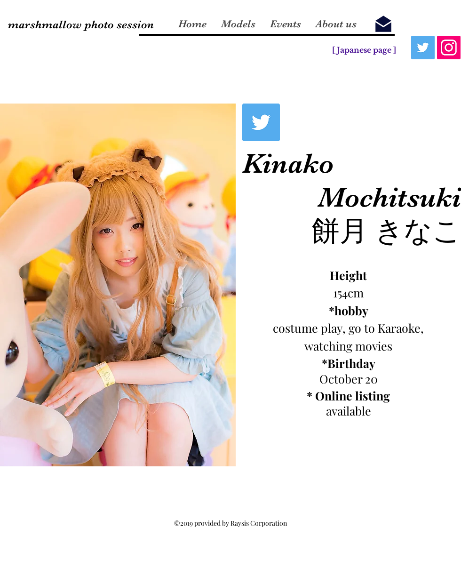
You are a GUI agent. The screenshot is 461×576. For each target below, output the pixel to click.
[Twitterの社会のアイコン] (261, 122)
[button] (118, 285)
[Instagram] (449, 47)
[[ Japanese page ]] (364, 49)
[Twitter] (423, 47)
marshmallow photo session (81, 24)
